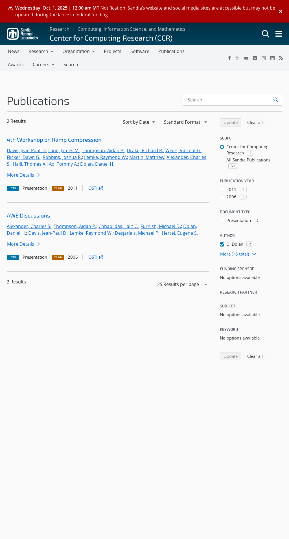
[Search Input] (232, 100)
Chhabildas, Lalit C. (118, 226)
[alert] (144, 11)
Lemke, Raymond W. (105, 157)
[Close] (280, 11)
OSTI (96, 188)
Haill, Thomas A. (30, 164)
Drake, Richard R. (145, 150)
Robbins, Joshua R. (62, 157)
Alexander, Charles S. (29, 226)
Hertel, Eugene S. (180, 233)
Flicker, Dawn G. (23, 157)
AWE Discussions (28, 215)
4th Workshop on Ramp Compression (54, 139)
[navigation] (139, 122)
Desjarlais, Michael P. (137, 233)
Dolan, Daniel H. (97, 164)
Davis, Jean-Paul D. (26, 150)
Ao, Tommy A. (63, 164)
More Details (23, 175)
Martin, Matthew (146, 157)
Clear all (256, 122)
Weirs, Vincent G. (183, 150)
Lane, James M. (64, 150)
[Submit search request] (276, 100)
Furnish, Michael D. (161, 226)
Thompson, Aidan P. (103, 150)
